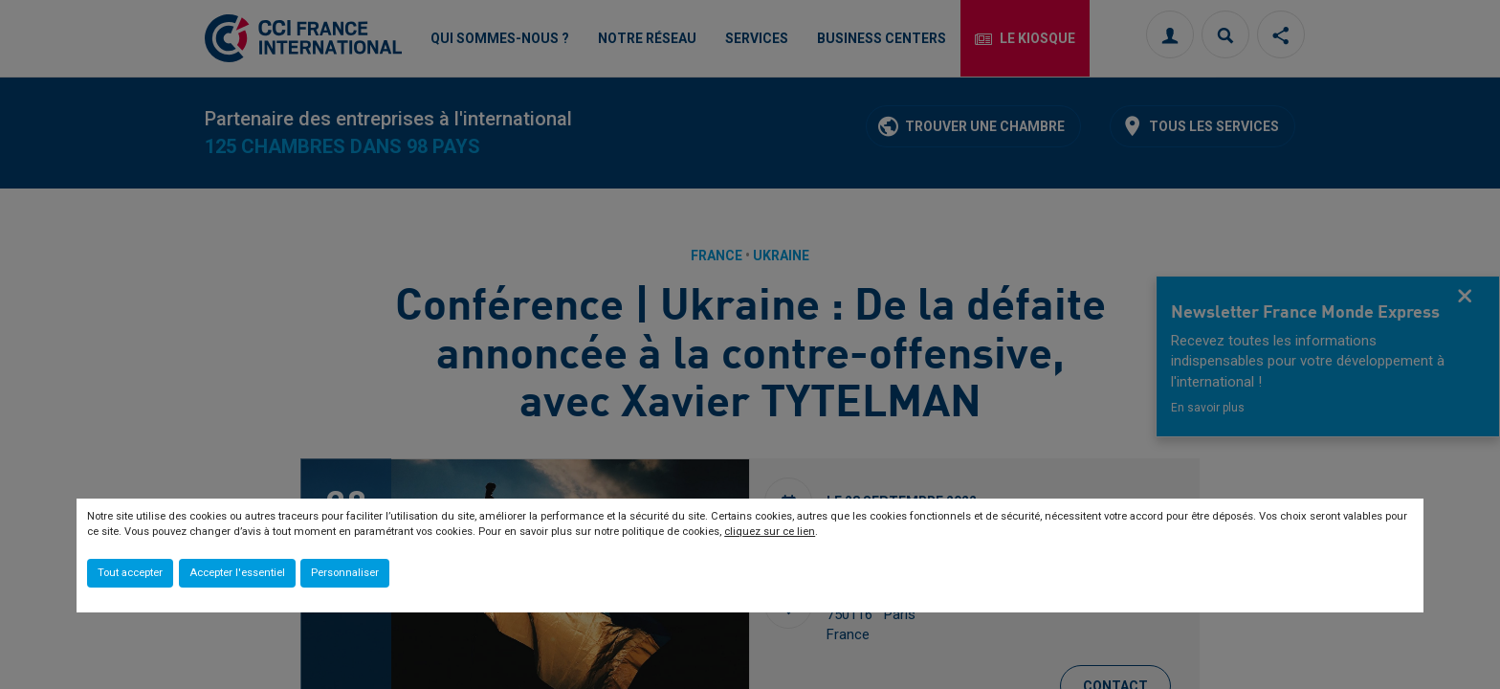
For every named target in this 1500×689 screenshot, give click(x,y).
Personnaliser (345, 573)
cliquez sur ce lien (769, 531)
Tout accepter (130, 573)
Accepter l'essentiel (237, 573)
